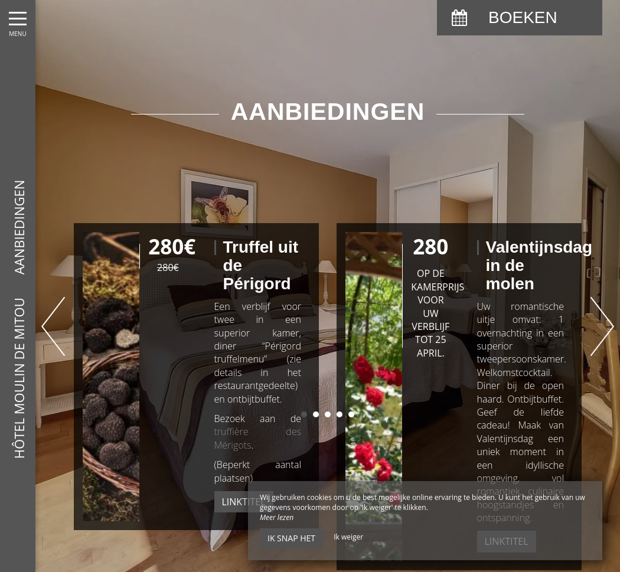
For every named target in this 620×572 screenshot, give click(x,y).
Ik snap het (291, 538)
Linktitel (244, 501)
